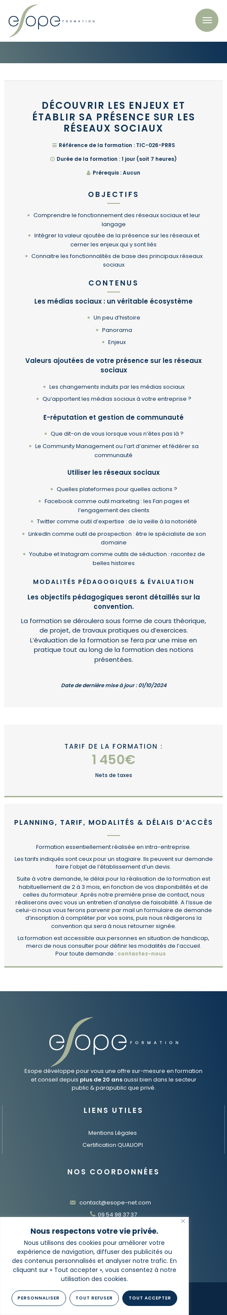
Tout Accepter (150, 1298)
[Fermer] (183, 1221)
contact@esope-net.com (110, 1202)
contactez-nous (142, 953)
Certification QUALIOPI (112, 1145)
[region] (94, 1266)
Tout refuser (94, 1298)
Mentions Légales (112, 1133)
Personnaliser (39, 1298)
